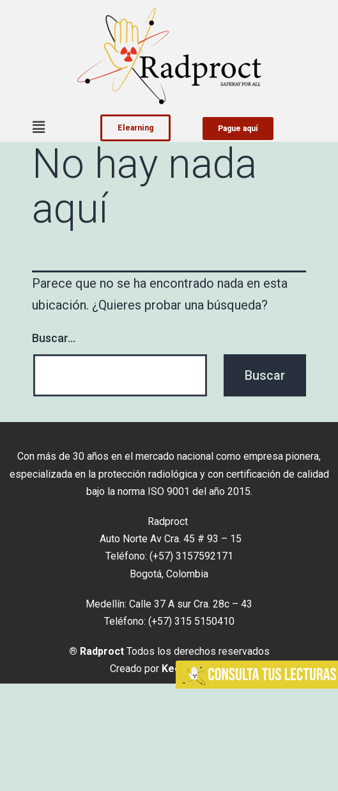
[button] (38, 127)
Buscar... (53, 338)
